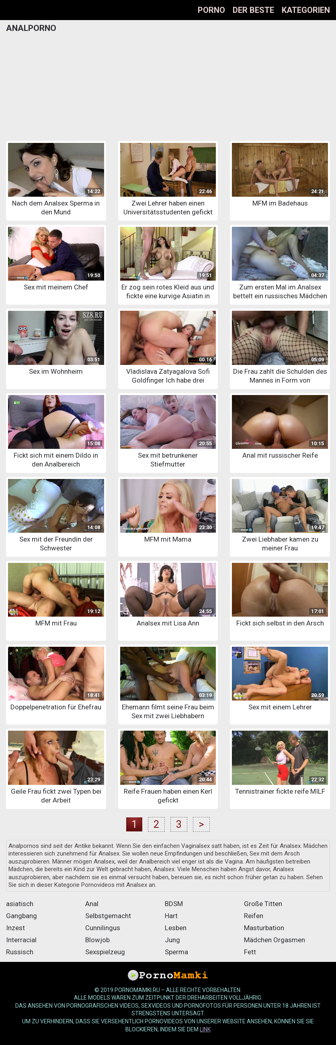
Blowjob (97, 940)
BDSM (174, 904)
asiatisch (19, 904)
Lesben (175, 928)
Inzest (15, 928)
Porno (211, 10)
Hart (171, 916)
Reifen (253, 916)
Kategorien (306, 10)
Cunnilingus (102, 928)
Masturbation (264, 928)
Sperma (176, 952)
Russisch (19, 952)
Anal (91, 904)
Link (205, 1029)
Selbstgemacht (108, 916)
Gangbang (21, 916)
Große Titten (263, 904)
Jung (172, 940)
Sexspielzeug (105, 952)
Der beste (253, 10)
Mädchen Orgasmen (274, 940)
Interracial (21, 940)
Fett (250, 952)
